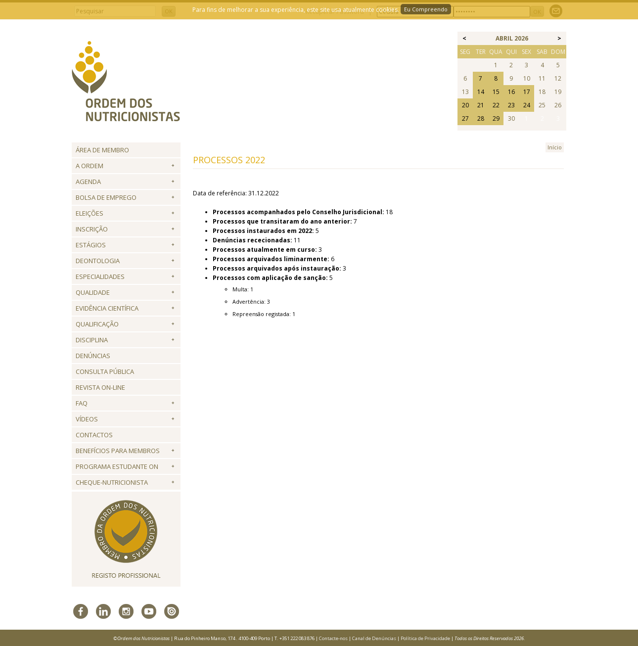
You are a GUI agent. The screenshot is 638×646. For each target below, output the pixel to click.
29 (496, 118)
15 (496, 92)
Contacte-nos (333, 638)
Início (554, 147)
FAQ (82, 403)
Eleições (89, 213)
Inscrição (92, 229)
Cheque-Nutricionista (112, 482)
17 (526, 92)
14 (480, 92)
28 (480, 118)
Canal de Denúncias (374, 638)
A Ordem (89, 165)
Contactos (94, 434)
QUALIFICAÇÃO (97, 324)
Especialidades (100, 276)
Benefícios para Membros (118, 450)
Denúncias (93, 355)
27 (465, 118)
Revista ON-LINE (100, 387)
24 (526, 105)
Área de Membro (102, 149)
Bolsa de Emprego (106, 197)
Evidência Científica (107, 308)
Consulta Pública (105, 371)
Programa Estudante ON (117, 466)
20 (465, 105)
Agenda (88, 181)
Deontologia (98, 260)
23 (511, 105)
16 (511, 92)
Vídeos (87, 419)
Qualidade (93, 292)
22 (496, 105)
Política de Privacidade (425, 638)
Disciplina (92, 339)
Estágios (91, 244)
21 (480, 105)
